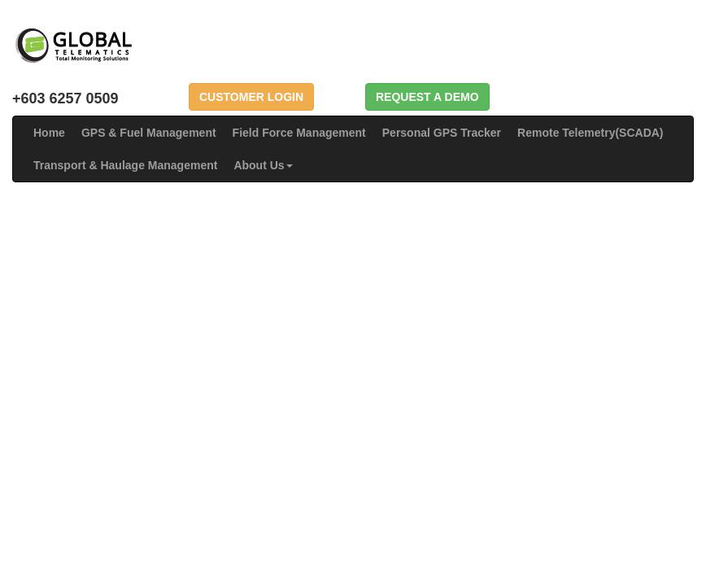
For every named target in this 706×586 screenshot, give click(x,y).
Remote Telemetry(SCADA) (590, 132)
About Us (262, 165)
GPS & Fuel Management (148, 132)
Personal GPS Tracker (441, 132)
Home (49, 132)
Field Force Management (299, 132)
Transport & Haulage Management (125, 165)
